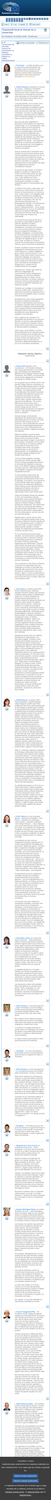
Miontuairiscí (43, 43)
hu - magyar (42, 19)
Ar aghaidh (22, 24)
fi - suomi (20, 21)
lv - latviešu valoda (37, 19)
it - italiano (35, 19)
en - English (25, 19)
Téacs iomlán (36, 24)
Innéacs (6, 24)
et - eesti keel (20, 19)
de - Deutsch (17, 19)
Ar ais (15, 24)
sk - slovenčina (14, 21)
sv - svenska (22, 21)
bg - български (7, 19)
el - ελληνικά (22, 19)
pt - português (9, 21)
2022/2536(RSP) (28, 77)
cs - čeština (12, 19)
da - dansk (14, 19)
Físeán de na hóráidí (27, 43)
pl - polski (7, 21)
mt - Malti (45, 19)
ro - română (12, 21)
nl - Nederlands (47, 19)
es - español (9, 19)
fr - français (27, 19)
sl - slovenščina (17, 21)
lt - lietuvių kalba (40, 19)
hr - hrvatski (32, 19)
